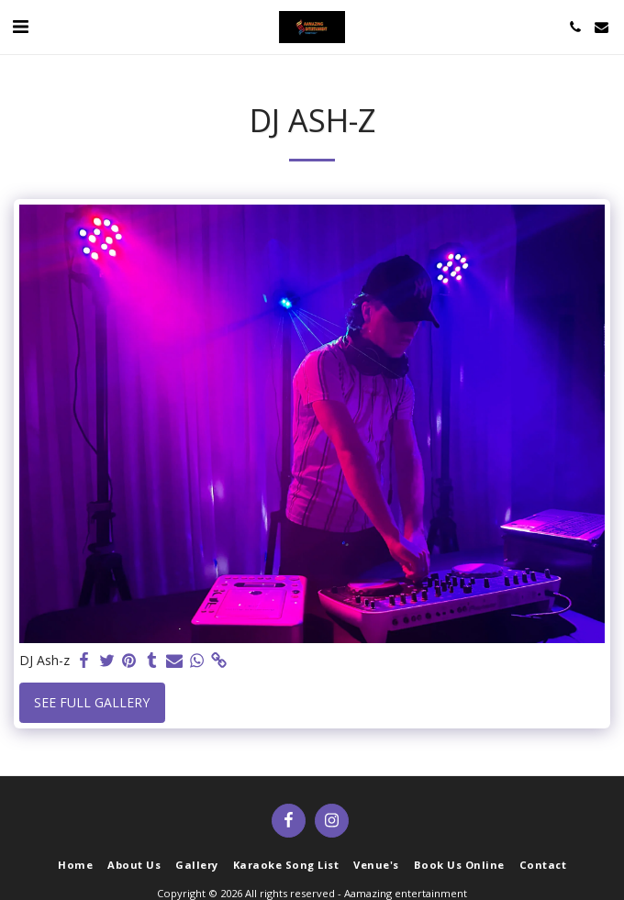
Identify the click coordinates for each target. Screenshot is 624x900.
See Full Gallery (92, 702)
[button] (20, 26)
